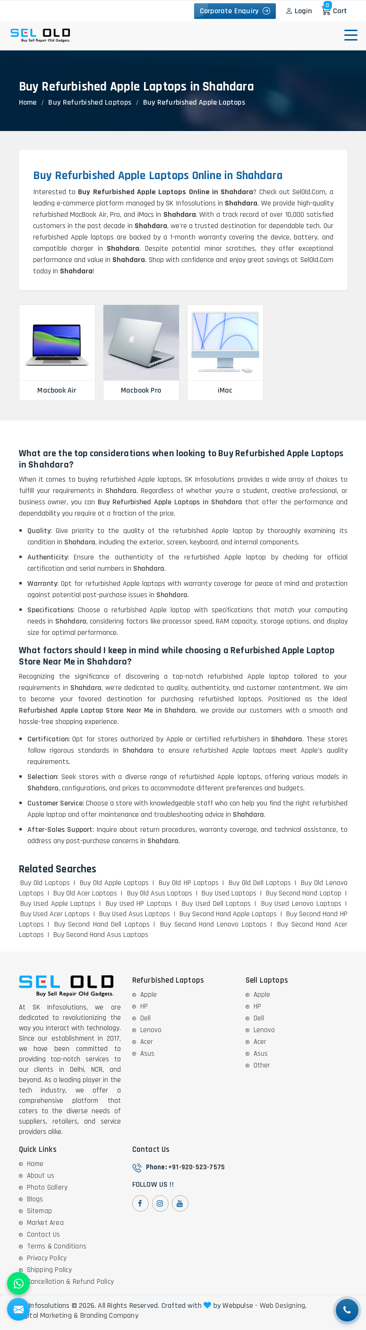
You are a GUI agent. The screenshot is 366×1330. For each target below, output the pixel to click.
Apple (148, 994)
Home (28, 102)
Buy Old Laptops (45, 883)
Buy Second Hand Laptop (303, 893)
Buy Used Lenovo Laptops (301, 904)
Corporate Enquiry (235, 11)
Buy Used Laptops (229, 893)
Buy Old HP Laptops (188, 883)
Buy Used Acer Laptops (55, 914)
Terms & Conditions (57, 1246)
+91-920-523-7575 (196, 1167)
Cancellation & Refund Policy (70, 1281)
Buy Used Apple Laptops (58, 904)
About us (41, 1175)
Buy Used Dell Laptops (216, 904)
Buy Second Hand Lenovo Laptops (213, 924)
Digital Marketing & (48, 1316)
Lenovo (151, 1030)
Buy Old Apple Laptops (114, 883)
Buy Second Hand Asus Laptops (100, 935)
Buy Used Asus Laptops (134, 914)
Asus (147, 1053)
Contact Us (43, 1234)
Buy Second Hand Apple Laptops (228, 914)
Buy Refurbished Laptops (89, 102)
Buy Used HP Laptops (139, 904)
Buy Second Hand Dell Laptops (102, 924)
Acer (146, 1041)
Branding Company (109, 1316)
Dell (145, 1018)
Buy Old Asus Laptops (160, 893)
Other (262, 1065)
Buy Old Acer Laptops (85, 893)
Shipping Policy (49, 1269)
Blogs (35, 1199)
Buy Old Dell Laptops (260, 883)
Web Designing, (283, 1306)
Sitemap (39, 1211)
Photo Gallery (47, 1187)
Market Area (45, 1222)
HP (144, 1006)
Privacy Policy (47, 1258)
